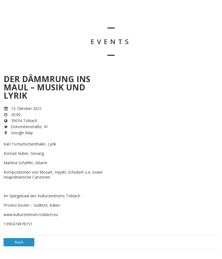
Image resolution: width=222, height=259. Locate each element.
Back (19, 242)
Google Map (22, 132)
